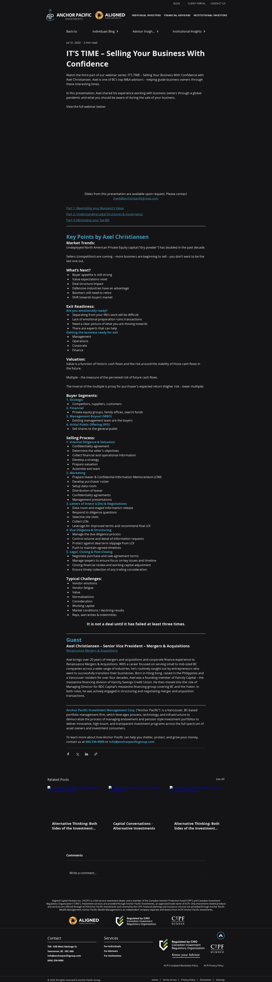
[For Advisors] (113, 951)
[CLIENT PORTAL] (197, 3)
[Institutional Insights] (189, 31)
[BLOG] (177, 3)
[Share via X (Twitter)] (77, 754)
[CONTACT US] (218, 3)
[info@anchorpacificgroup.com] (64, 956)
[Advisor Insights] (146, 31)
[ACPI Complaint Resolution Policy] (181, 965)
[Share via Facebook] (68, 754)
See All (220, 779)
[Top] (221, 935)
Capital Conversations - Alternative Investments (134, 826)
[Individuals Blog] (105, 31)
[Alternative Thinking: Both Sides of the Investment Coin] (74, 801)
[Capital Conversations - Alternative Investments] (136, 801)
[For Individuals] (113, 946)
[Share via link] (96, 754)
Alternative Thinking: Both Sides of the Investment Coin (74, 826)
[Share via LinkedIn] (86, 754)
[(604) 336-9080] (55, 960)
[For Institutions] (113, 956)
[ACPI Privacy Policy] (213, 965)
